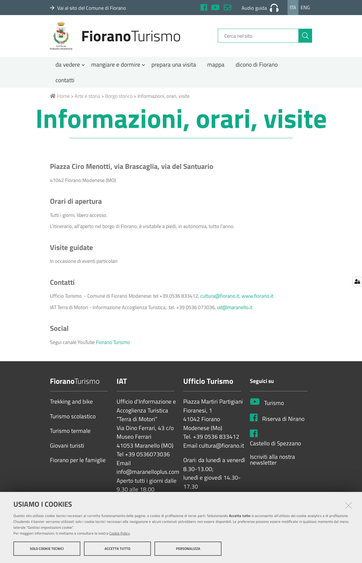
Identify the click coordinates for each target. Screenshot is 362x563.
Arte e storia (87, 98)
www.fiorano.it (257, 298)
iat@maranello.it (234, 309)
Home (60, 98)
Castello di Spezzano (275, 446)
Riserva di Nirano (283, 421)
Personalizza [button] (188, 548)
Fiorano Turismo (113, 344)
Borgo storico (118, 98)
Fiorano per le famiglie (78, 462)
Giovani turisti (67, 448)
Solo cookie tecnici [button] (47, 548)
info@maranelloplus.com (148, 474)
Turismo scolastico (73, 418)
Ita (293, 7)
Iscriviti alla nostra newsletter (272, 462)
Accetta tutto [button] (117, 548)
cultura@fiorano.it (219, 298)
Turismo (274, 405)
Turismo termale (70, 433)
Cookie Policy (119, 533)
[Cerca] (305, 37)
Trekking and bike (71, 404)
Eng (305, 7)
